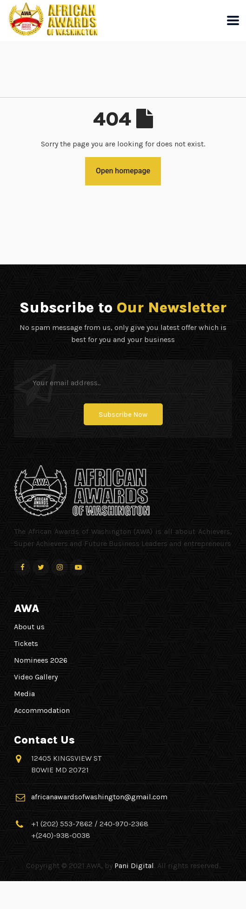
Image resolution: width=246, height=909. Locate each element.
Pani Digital (134, 865)
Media (24, 693)
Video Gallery (36, 676)
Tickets (26, 643)
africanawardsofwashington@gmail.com (99, 796)
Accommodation (42, 710)
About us (29, 626)
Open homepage (123, 170)
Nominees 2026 (40, 660)
